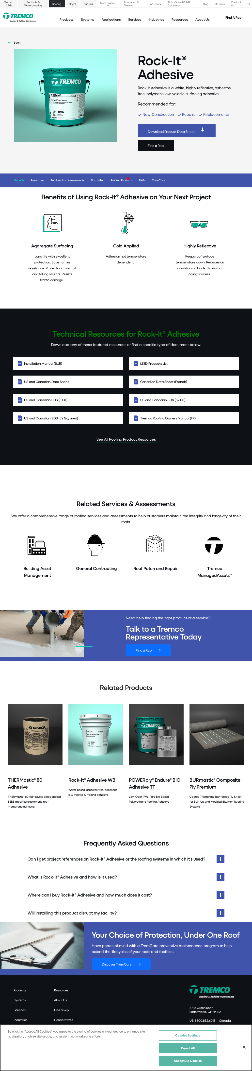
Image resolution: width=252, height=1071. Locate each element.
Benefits (19, 180)
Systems (20, 1000)
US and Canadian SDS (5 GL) (67, 400)
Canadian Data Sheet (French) (184, 382)
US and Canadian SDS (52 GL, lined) (67, 418)
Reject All (188, 1048)
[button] (249, 3)
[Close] (244, 1047)
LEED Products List (184, 363)
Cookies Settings (187, 1036)
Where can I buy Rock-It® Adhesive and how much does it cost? (90, 895)
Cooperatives (63, 1020)
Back (17, 42)
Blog (205, 3)
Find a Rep (156, 145)
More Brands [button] (107, 2)
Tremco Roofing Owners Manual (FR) (184, 418)
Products (67, 19)
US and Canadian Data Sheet (67, 382)
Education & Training (131, 3)
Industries (20, 1020)
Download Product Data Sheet (171, 131)
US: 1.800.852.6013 (202, 1020)
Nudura (88, 3)
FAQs (142, 180)
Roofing (57, 3)
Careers (220, 3)
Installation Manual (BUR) (67, 363)
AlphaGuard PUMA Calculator (179, 3)
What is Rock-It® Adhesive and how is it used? (72, 877)
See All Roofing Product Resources (126, 439)
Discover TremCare (117, 964)
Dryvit (72, 3)
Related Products (122, 180)
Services (20, 1010)
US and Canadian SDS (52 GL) (184, 400)
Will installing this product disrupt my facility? (72, 913)
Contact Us (236, 3)
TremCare (158, 180)
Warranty (155, 3)
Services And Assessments (67, 180)
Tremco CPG (8, 3)
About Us (202, 19)
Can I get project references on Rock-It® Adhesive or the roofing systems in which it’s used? (116, 859)
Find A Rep (233, 17)
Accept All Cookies (188, 1061)
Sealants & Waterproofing (33, 3)
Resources (180, 19)
